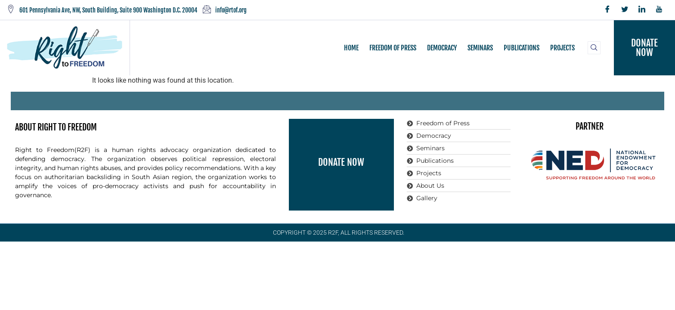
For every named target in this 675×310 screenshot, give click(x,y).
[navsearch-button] (594, 47)
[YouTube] (659, 9)
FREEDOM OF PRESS (392, 47)
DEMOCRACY (442, 47)
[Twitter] (624, 9)
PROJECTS (562, 47)
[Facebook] (607, 9)
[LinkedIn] (641, 9)
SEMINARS (480, 47)
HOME (351, 47)
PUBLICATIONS (521, 47)
